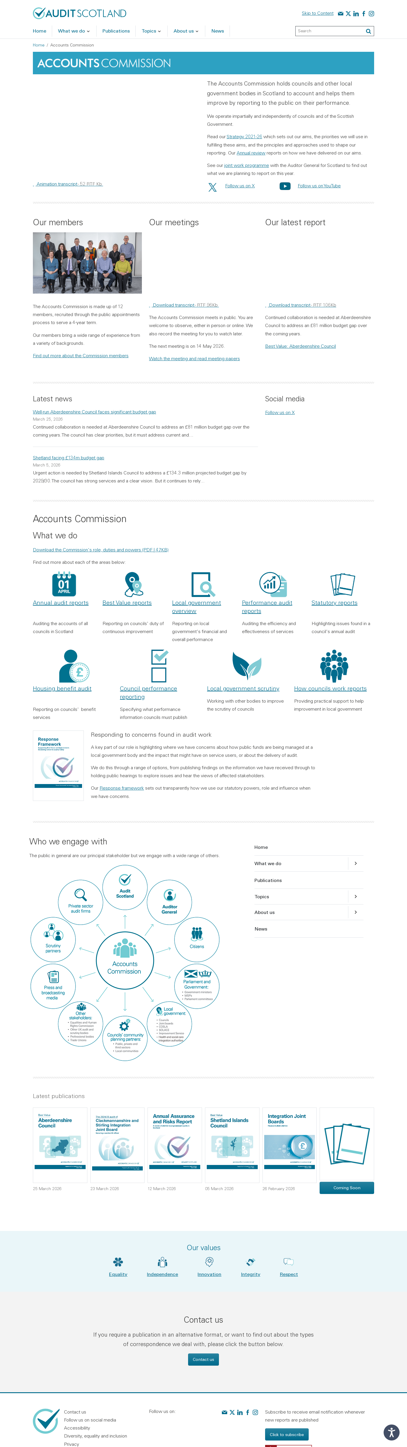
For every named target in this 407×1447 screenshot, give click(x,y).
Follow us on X (240, 186)
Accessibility (77, 1428)
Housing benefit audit (62, 688)
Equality (118, 1274)
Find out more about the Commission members (81, 355)
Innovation (209, 1274)
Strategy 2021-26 (244, 136)
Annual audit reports (61, 602)
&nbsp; (116, 126)
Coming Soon (347, 1187)
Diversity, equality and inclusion (95, 1436)
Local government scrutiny (243, 688)
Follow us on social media (90, 1420)
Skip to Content (318, 13)
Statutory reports (335, 602)
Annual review (251, 153)
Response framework (122, 788)
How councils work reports (330, 688)
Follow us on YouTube (319, 186)
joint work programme (246, 165)
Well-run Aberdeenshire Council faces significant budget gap (94, 412)
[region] (116, 126)
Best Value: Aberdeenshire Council (300, 346)
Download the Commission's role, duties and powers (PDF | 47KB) (101, 550)
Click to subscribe (287, 1434)
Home (38, 45)
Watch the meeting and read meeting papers (194, 358)
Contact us (203, 1359)
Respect (289, 1274)
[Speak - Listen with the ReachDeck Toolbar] (392, 1432)
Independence (162, 1274)
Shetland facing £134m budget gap (68, 458)
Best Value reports (127, 602)
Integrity (250, 1274)
